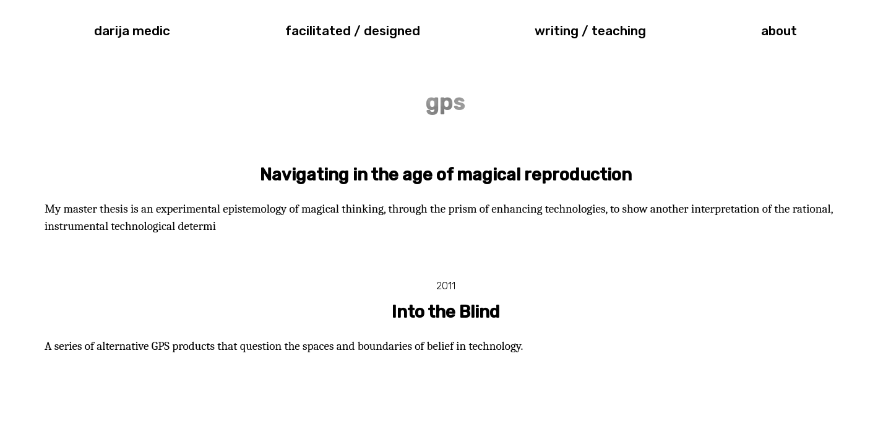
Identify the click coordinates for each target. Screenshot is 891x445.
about (779, 30)
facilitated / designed (352, 30)
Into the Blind (446, 312)
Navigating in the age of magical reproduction (446, 175)
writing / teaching (590, 30)
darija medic (132, 30)
